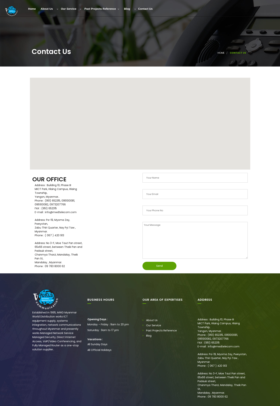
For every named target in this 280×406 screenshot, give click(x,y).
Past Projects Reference (100, 8)
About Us (47, 8)
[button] (140, 120)
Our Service (68, 8)
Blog (127, 8)
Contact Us (145, 8)
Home (32, 8)
